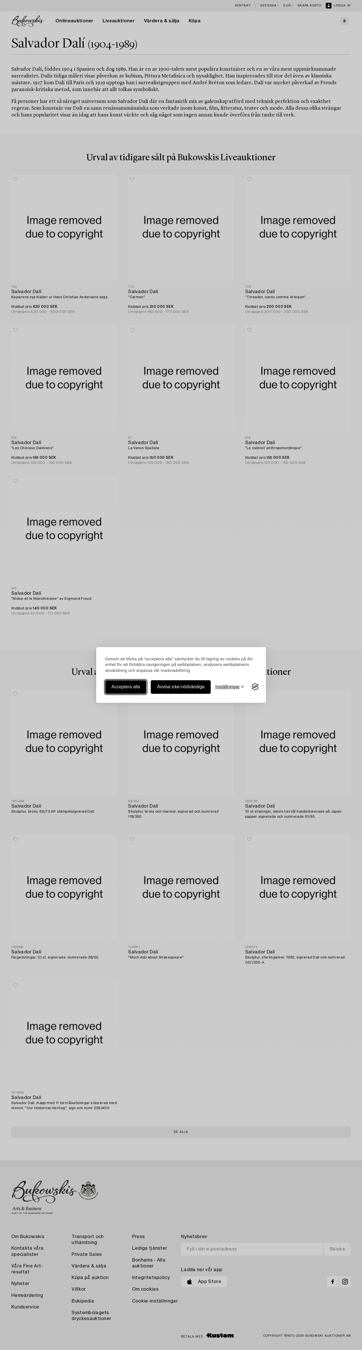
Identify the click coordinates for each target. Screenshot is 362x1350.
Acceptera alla (125, 686)
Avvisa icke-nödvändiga (180, 686)
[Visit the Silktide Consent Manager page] (255, 687)
